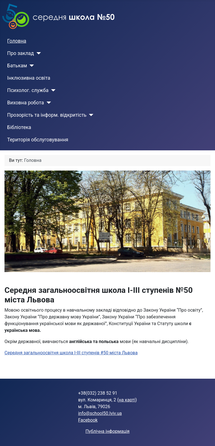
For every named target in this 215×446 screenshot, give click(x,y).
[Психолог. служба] (52, 90)
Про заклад (20, 53)
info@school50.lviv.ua (100, 413)
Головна (16, 41)
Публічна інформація (107, 431)
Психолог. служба (27, 90)
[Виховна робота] (47, 103)
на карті (127, 400)
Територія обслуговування (37, 139)
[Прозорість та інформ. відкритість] (90, 115)
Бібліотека (19, 127)
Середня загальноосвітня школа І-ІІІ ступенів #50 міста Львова (71, 352)
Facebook (88, 420)
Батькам (17, 65)
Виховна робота (25, 102)
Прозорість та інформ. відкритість (47, 115)
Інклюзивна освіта (28, 78)
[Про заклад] (37, 53)
